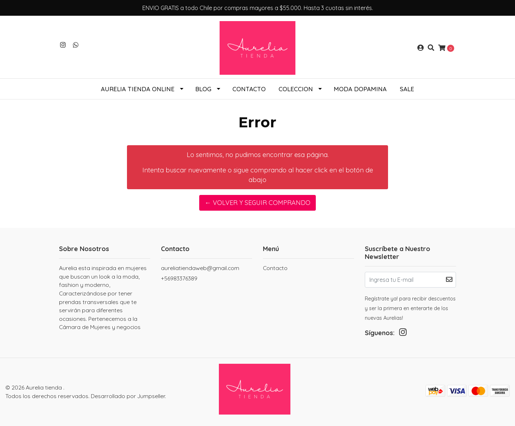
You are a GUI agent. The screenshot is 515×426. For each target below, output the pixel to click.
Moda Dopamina (360, 89)
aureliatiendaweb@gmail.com (200, 267)
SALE (407, 89)
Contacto (249, 89)
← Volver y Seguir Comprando (257, 203)
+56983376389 (179, 278)
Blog (203, 89)
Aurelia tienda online (138, 89)
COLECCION (296, 89)
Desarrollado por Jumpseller (128, 396)
